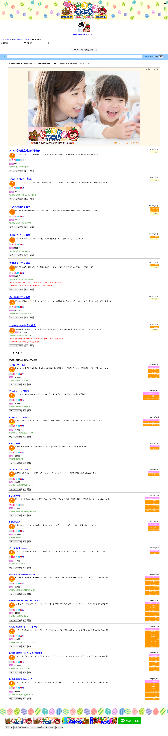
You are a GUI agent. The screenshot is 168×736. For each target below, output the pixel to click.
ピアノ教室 (153, 369)
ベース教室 (152, 584)
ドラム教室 (153, 372)
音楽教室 (28, 39)
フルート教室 (152, 508)
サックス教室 (152, 591)
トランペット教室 (152, 594)
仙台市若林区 (18, 39)
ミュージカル (153, 377)
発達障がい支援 (154, 211)
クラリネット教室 (152, 620)
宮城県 (8, 39)
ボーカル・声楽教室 (153, 374)
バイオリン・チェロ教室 (152, 505)
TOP (2, 39)
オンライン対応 (154, 208)
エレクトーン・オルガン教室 (151, 398)
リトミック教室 (154, 236)
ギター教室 (152, 581)
